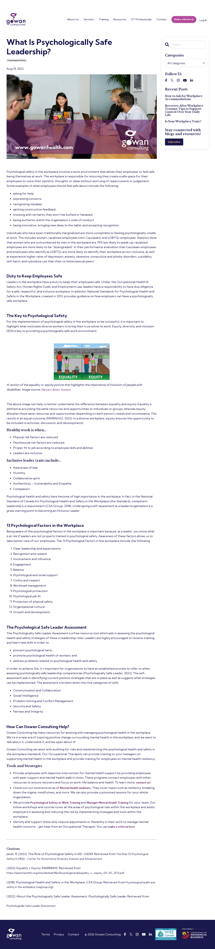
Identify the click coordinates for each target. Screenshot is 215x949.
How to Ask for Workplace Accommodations (183, 98)
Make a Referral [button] (183, 19)
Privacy (59, 934)
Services (89, 19)
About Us (73, 19)
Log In (203, 20)
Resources (119, 19)
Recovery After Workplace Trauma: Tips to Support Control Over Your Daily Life (184, 110)
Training (103, 19)
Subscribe (174, 142)
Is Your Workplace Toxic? (183, 121)
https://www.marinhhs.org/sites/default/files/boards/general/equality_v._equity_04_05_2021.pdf (74, 873)
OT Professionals (141, 19)
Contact (161, 19)
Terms (45, 934)
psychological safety (17, 60)
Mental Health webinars (77, 788)
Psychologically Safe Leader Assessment (34, 906)
